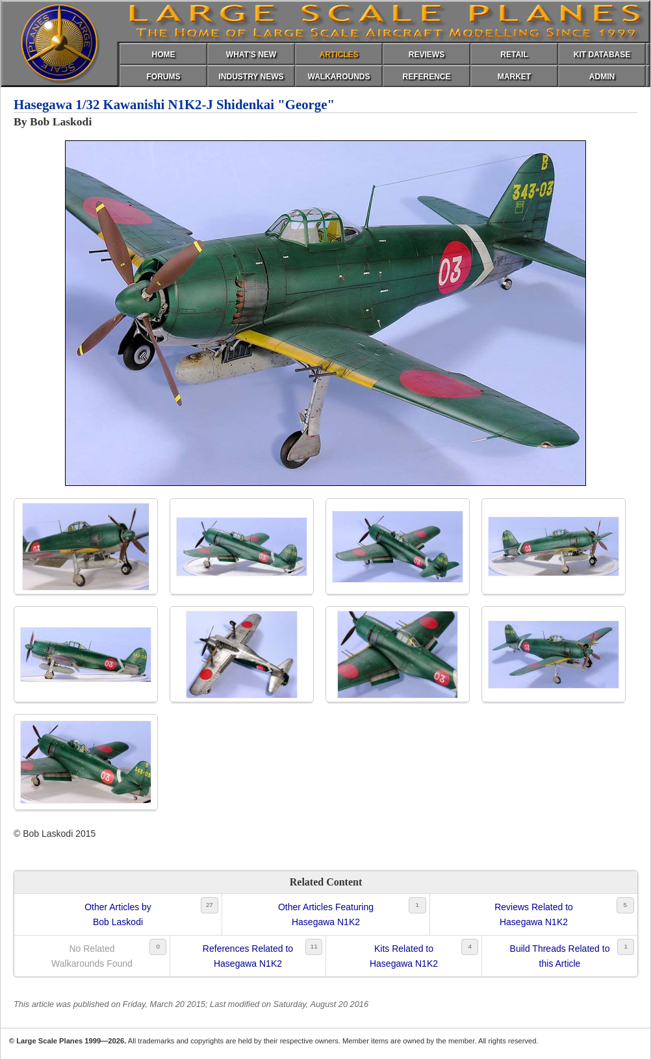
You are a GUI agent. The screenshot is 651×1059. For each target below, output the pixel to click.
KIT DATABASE (602, 54)
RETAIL (514, 54)
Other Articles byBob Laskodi (117, 914)
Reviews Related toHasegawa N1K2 (533, 914)
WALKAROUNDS (339, 76)
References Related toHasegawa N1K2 (248, 955)
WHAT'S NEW (251, 54)
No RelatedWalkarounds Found (92, 955)
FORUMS (164, 76)
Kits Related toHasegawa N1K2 (404, 955)
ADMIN (602, 76)
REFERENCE (426, 76)
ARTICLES (339, 54)
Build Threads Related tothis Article (560, 955)
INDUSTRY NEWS (250, 76)
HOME (163, 54)
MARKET (514, 76)
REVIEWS (426, 54)
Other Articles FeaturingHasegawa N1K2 (326, 914)
